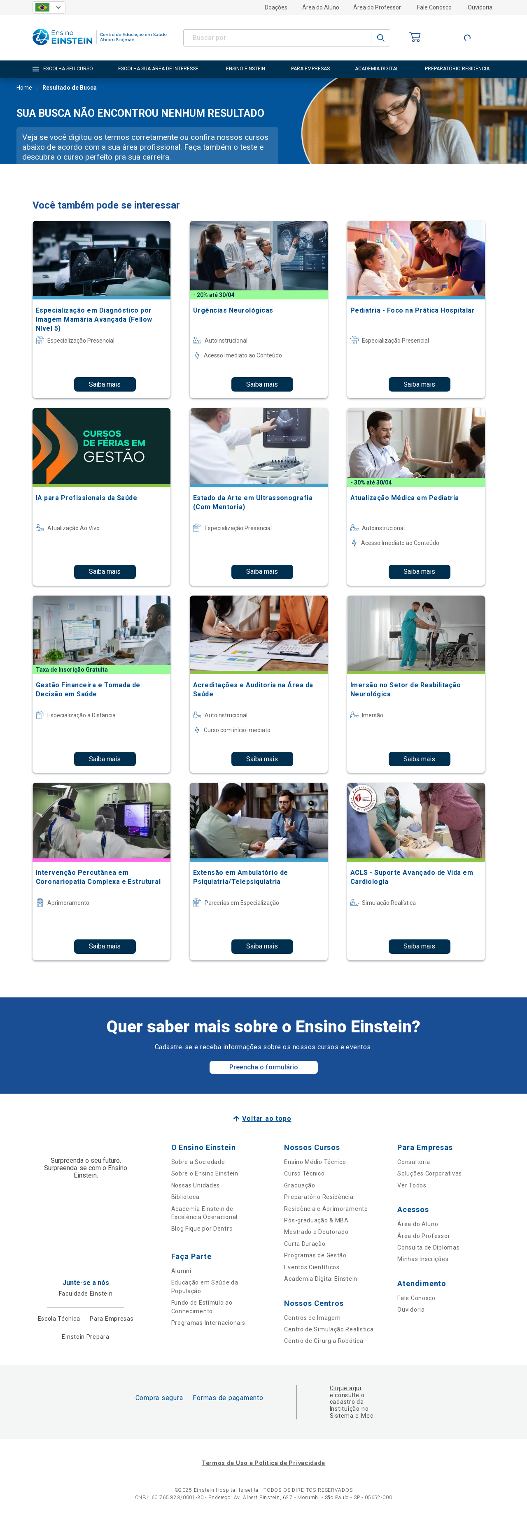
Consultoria (413, 1162)
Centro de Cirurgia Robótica (323, 1341)
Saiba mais (105, 384)
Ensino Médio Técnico (315, 1162)
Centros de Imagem (312, 1318)
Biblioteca (185, 1197)
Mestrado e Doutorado (316, 1232)
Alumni (181, 1271)
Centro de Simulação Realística (328, 1329)
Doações (276, 7)
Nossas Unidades (195, 1185)
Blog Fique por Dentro (202, 1228)
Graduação (299, 1185)
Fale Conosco (434, 7)
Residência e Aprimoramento (326, 1209)
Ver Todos (411, 1185)
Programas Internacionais (208, 1322)
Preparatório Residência (318, 1197)
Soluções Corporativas (429, 1173)
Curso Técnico (304, 1173)
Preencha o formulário (263, 1067)
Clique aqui (345, 1388)
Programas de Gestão (315, 1255)
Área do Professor (377, 7)
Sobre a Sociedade (198, 1162)
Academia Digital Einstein (320, 1278)
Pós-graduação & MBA (316, 1220)
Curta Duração (304, 1243)
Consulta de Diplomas (428, 1247)
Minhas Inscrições (422, 1259)
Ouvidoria (480, 7)
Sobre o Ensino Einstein (204, 1173)
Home (24, 88)
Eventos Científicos (311, 1267)
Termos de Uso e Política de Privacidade (263, 1463)
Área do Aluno (320, 7)
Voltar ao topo (266, 1118)
